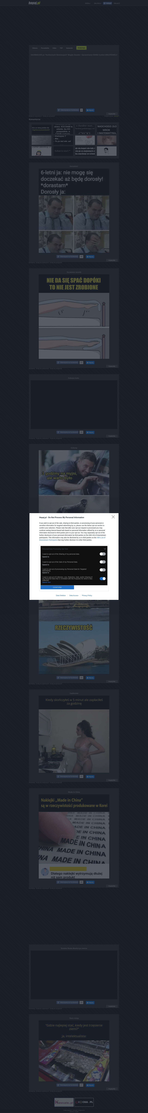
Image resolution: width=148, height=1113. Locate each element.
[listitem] (74, 549)
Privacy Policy (87, 595)
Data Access (73, 595)
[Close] (114, 517)
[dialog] (74, 556)
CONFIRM (57, 587)
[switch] (103, 554)
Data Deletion (61, 595)
